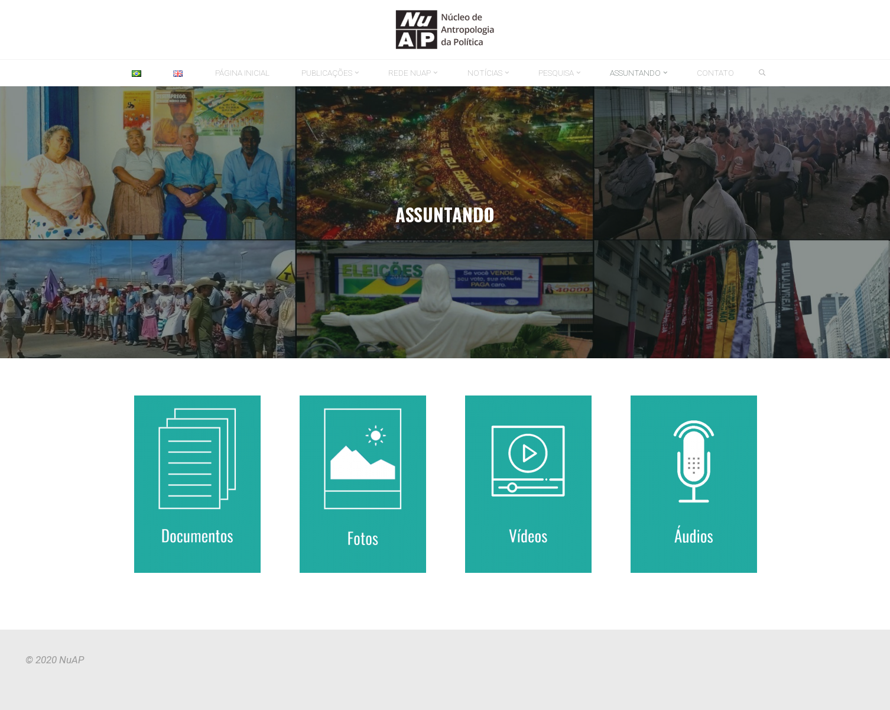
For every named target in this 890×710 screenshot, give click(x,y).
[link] (762, 73)
